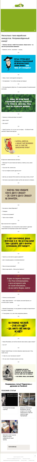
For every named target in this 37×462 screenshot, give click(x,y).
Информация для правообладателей (11, 460)
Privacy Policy (24, 460)
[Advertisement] (18, 19)
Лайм (14, 456)
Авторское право (26, 458)
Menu (3, 30)
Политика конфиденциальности (14, 458)
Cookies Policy (31, 460)
